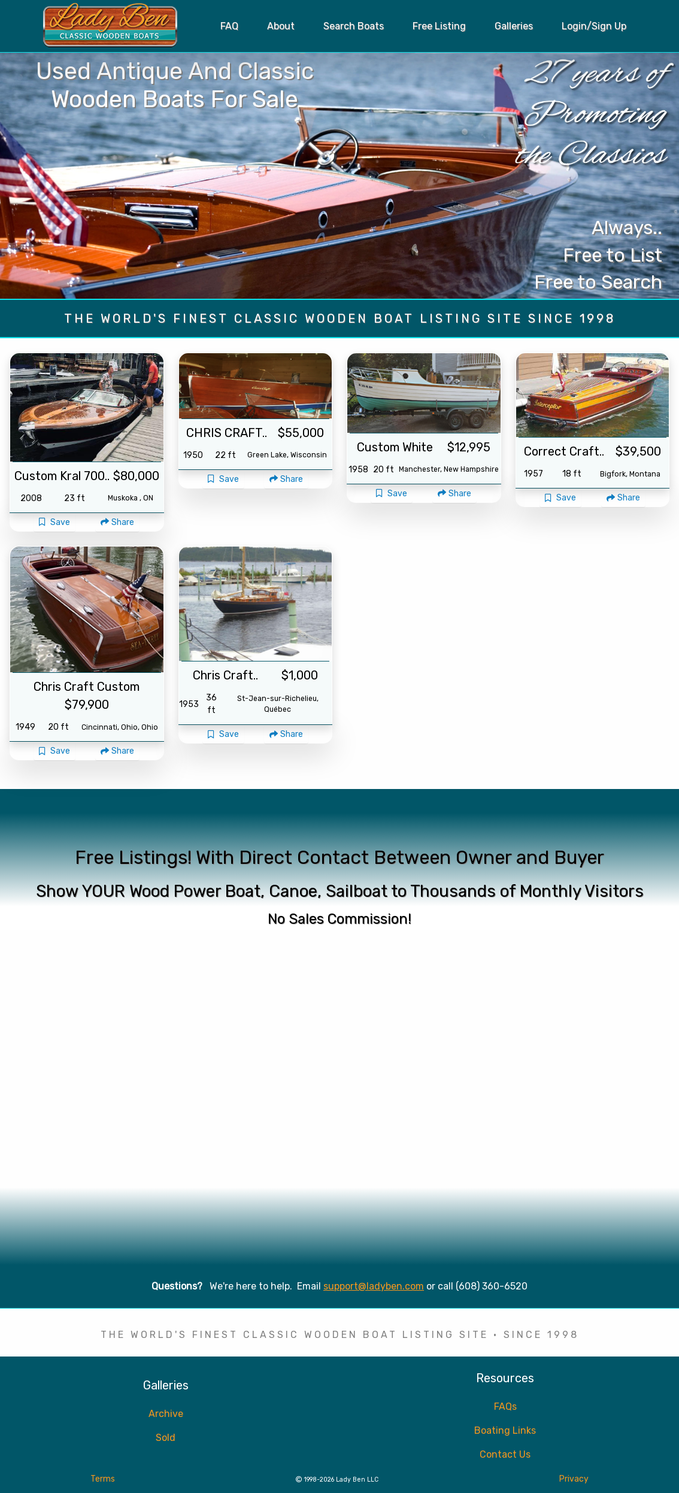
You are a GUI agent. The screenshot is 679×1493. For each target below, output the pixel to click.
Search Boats (353, 26)
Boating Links (505, 1430)
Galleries (514, 26)
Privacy (574, 1479)
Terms (102, 1479)
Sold (165, 1437)
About (281, 26)
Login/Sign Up (594, 26)
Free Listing (439, 26)
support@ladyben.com (373, 1286)
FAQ (229, 26)
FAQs (505, 1406)
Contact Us (505, 1454)
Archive (165, 1413)
